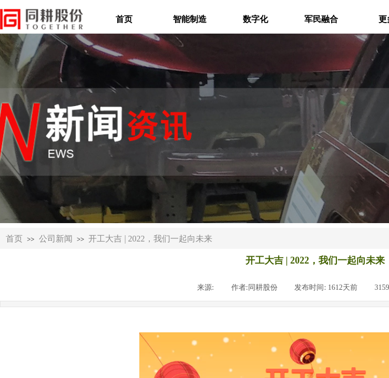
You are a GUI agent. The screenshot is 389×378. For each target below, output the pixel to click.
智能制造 (190, 19)
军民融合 (321, 19)
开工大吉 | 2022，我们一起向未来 (150, 238)
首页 (124, 19)
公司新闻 (56, 238)
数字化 (255, 19)
